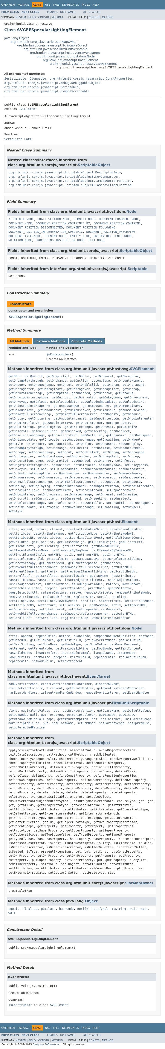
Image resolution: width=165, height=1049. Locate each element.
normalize (42, 657)
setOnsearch (111, 609)
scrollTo (88, 601)
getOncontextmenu (127, 380)
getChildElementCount (124, 537)
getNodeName (47, 644)
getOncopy (16, 384)
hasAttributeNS (21, 580)
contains (146, 636)
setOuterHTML (122, 613)
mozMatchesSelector (24, 588)
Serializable (15, 78)
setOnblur (83, 444)
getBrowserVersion (78, 710)
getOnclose (101, 380)
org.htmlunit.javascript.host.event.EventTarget (65, 52)
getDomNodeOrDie (105, 546)
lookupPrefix (19, 657)
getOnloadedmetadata (98, 401)
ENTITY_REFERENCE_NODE (112, 236)
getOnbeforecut (51, 563)
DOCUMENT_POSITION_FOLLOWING (90, 227)
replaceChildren (56, 597)
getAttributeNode (82, 533)
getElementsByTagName (70, 550)
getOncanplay (128, 376)
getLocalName (57, 558)
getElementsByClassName (28, 550)
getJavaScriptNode (99, 640)
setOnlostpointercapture (29, 473)
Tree (56, 4)
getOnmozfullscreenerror (76, 414)
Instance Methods (50, 341)
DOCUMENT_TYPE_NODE (24, 236)
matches (112, 584)
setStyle (15, 511)
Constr (43, 17)
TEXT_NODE (96, 240)
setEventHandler (136, 692)
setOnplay (16, 486)
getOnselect (120, 431)
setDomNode (99, 605)
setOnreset (104, 494)
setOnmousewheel (132, 477)
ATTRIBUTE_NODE (21, 219)
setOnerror (102, 460)
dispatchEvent (107, 684)
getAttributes (49, 537)
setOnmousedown (66, 473)
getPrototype (52, 714)
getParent (16, 648)
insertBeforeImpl (75, 652)
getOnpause (131, 414)
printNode (96, 588)
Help (95, 4)
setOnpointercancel (70, 486)
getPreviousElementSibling (83, 571)
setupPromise (139, 723)
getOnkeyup (17, 401)
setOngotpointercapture (28, 465)
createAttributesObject (86, 529)
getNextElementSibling (121, 558)
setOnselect (120, 498)
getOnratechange (78, 427)
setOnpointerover (120, 490)
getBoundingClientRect (83, 537)
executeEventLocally (25, 688)
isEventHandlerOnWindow (61, 692)
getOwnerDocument (124, 644)
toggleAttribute (74, 618)
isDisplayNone (56, 584)
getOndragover (78, 389)
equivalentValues (35, 710)
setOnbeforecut (51, 609)
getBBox (14, 376)
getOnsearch (111, 563)
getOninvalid (84, 397)
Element (130, 522)
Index (86, 4)
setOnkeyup (17, 469)
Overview (8, 4)
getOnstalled (91, 435)
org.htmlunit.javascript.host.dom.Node (66, 56)
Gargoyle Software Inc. (47, 1044)
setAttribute (110, 601)
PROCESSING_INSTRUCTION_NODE (59, 240)
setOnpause (131, 481)
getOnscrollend (44, 431)
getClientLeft (130, 542)
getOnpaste (110, 414)
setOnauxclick (60, 444)
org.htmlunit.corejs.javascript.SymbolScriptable (46, 91)
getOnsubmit (116, 435)
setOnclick (79, 448)
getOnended (81, 393)
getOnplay (16, 418)
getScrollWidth (73, 575)
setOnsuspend (140, 502)
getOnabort (34, 376)
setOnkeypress (136, 465)
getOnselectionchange (26, 435)
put (45, 723)
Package (23, 4)
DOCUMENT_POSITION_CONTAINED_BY (62, 223)
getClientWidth (75, 546)
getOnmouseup (104, 410)
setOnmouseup (104, 477)
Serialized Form (17, 139)
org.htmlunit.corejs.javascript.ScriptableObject (52, 45)
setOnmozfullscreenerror (76, 481)
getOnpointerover (120, 422)
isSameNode (126, 652)
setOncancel (105, 444)
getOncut (64, 384)
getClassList (43, 542)
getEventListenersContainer (120, 688)
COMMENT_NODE (84, 219)
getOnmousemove (21, 410)
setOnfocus (124, 460)
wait (133, 908)
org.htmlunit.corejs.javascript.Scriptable (41, 87)
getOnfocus (124, 393)
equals (13, 908)
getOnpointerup (21, 427)
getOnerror (102, 393)
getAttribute (19, 533)
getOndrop (130, 389)
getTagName (99, 575)
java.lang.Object (16, 38)
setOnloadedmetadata (98, 469)
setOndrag (110, 452)
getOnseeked (71, 431)
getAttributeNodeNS (117, 533)
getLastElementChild (25, 558)
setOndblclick (87, 452)
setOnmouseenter (96, 473)
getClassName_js (70, 542)
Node (131, 212)
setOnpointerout (88, 490)
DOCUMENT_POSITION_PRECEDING (110, 231)
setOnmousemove (21, 477)
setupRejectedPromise (26, 727)
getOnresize (127, 427)
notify (82, 908)
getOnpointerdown (104, 418)
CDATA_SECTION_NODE (53, 219)
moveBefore (131, 584)
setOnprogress (49, 494)
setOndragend (133, 452)
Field (32, 17)
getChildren (18, 542)
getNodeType (71, 644)
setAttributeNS (21, 605)
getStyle (15, 444)
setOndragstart (106, 456)
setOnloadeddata (63, 469)
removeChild (80, 657)
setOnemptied (57, 460)
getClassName (108, 710)
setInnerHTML (135, 605)
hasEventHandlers (22, 692)
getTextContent (128, 648)
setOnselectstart (62, 502)
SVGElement (28, 109)
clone (12, 710)
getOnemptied (57, 393)
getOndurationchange (25, 393)
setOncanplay (130, 444)
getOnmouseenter (96, 405)
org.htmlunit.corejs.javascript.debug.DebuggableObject (52, 83)
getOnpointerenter (137, 418)
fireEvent (54, 688)
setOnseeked (71, 498)
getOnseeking (95, 431)
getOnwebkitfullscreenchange (32, 567)
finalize (30, 908)
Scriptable (137, 269)
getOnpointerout (88, 422)
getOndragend (133, 384)
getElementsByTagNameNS (111, 550)
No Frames (67, 12)
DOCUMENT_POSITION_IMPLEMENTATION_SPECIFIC (45, 231)
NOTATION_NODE (20, 240)
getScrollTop (46, 575)
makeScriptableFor (23, 723)
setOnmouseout (49, 477)
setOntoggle (49, 507)
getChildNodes (42, 640)
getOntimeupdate (21, 439)
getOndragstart (106, 389)
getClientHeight (101, 542)
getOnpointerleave (23, 422)
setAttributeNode (138, 601)
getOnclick (79, 380)
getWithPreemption (72, 719)
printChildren (72, 588)
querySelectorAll (22, 592)
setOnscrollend (44, 498)
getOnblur (81, 376)
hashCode (66, 908)
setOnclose (101, 448)
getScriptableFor (80, 714)
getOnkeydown (110, 397)
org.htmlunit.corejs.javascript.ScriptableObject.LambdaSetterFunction (69, 185)
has (94, 719)
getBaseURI (17, 640)
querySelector (120, 588)
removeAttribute (98, 592)
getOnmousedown (66, 405)
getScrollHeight (123, 571)
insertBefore (46, 652)
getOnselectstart (62, 435)
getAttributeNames (49, 533)
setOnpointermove (57, 490)
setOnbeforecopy (21, 609)
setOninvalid (84, 465)
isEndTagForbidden (87, 584)
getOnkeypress (136, 397)
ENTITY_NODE (80, 236)
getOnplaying (39, 418)
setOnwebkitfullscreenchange (32, 613)
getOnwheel (131, 439)
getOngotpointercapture (28, 397)
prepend (51, 588)
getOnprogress (49, 427)
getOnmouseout (49, 410)
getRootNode (102, 648)
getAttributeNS (21, 537)
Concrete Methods (86, 341)
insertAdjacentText (24, 584)
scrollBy (119, 597)
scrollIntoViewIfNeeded (57, 601)
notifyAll (100, 908)
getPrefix (49, 571)
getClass (48, 908)
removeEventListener (101, 692)
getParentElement (22, 571)
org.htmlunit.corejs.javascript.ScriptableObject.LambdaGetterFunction (69, 180)
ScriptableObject (94, 165)
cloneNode (81, 636)
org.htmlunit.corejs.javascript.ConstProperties (91, 78)
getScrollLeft (20, 575)
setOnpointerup (21, 494)
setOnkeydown (110, 465)
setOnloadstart (131, 469)
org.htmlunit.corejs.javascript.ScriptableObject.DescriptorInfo (64, 172)
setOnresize (127, 494)
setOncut (64, 452)
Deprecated (70, 4)
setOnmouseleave (127, 473)
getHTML (54, 554)
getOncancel (103, 376)
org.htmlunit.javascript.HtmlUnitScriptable (55, 49)
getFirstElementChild (26, 554)
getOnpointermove (57, 422)
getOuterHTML (122, 567)
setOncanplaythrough (25, 448)
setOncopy (16, 452)
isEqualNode (103, 652)
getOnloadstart (131, 401)
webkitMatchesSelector (111, 618)
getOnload (38, 401)
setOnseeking (95, 498)
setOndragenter (21, 456)
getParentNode (40, 648)
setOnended (81, 460)
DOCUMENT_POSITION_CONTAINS (117, 223)
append (26, 529)
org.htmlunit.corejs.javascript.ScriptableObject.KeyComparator (63, 176)
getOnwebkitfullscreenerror (84, 567)
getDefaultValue (136, 710)
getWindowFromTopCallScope (31, 719)
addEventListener (22, 684)
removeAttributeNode (132, 592)
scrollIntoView (21, 601)
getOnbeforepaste (82, 563)
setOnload (38, 469)
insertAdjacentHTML (122, 580)
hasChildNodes (20, 652)
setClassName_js (72, 605)
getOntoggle (49, 439)
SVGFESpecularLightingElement (34, 317)
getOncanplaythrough (25, 380)
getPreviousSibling (71, 648)
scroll (102, 597)
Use (47, 4)
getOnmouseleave (127, 405)
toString (119, 908)
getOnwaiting (108, 439)
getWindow (107, 714)
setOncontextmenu (127, 448)
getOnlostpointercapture (29, 405)
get (56, 710)
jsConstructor (58, 354)
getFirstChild (69, 640)
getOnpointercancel (70, 418)
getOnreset (104, 427)
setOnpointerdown (104, 486)
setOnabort (35, 444)
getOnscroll (18, 431)
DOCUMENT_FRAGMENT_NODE (119, 219)
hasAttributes (49, 580)
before (40, 529)
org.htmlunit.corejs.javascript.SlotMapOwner (44, 41)
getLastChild (130, 640)
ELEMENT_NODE (55, 236)
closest (56, 529)
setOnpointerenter (137, 486)
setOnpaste (110, 481)
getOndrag (110, 384)
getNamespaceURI (85, 558)
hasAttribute (122, 575)
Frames (52, 12)
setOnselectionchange (26, 502)
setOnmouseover (77, 477)
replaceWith (83, 597)
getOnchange (56, 380)
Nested (20, 17)
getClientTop (48, 546)
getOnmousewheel (132, 410)
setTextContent (70, 661)
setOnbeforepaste (82, 609)
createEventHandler (126, 529)
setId (116, 605)
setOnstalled (91, 502)
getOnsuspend (140, 435)
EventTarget (98, 676)
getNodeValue (95, 644)
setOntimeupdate (21, 507)
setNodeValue (43, 661)
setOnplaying (39, 486)
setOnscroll (18, 498)
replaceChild (104, 657)
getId (68, 554)
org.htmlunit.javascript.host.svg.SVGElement (83, 63)
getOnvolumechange (78, 439)
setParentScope (111, 723)
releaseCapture (53, 592)
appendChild (45, 636)
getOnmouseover (77, 410)
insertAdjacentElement (83, 580)
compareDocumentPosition (114, 636)
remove (75, 592)
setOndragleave (50, 456)
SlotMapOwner (139, 883)
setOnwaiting (108, 507)
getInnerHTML (88, 554)
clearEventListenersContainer (66, 684)
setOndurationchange (25, 460)
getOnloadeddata (63, 401)
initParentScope (137, 719)
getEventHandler (79, 688)
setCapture (46, 605)
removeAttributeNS (23, 597)
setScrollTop (46, 618)
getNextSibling (21, 644)
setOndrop (130, 456)
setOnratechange (78, 494)
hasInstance (111, 719)
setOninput (61, 465)
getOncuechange (41, 384)
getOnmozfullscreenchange (30, 414)
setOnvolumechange (78, 507)
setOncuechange (41, 452)
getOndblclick (87, 384)
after (12, 529)
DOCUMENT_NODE (20, 223)
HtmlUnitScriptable (130, 703)
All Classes (91, 12)
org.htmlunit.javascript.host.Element (70, 60)
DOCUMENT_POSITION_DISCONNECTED (35, 227)
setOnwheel (131, 507)
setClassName (62, 723)
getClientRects (21, 546)
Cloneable (38, 78)
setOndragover (78, 456)
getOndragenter (21, 389)
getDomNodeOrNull (22, 714)
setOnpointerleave (23, 490)
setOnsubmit (116, 502)
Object (91, 901)
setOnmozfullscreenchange (30, 481)
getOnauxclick (58, 376)
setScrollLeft (20, 618)
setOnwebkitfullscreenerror (84, 613)
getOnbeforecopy (21, 563)
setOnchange (56, 448)
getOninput (61, 397)
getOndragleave (50, 389)
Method (57, 17)
